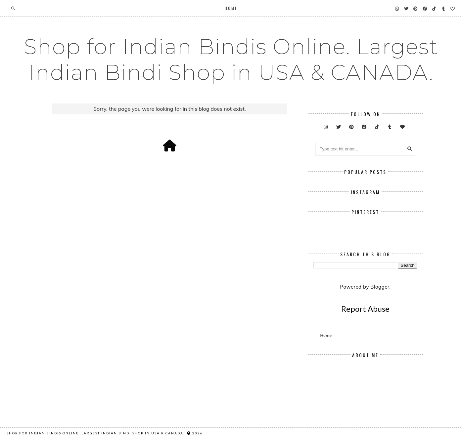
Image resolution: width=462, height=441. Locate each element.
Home (231, 8)
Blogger (379, 287)
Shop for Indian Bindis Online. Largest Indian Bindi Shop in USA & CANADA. (231, 59)
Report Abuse (365, 308)
